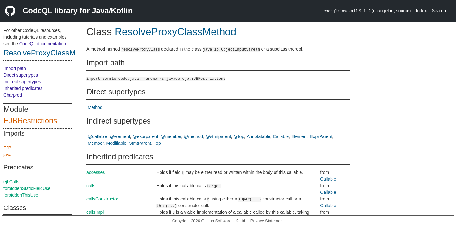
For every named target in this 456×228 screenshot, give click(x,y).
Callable (281, 136)
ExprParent (321, 136)
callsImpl (95, 212)
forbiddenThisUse (20, 195)
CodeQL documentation (42, 43)
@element (120, 136)
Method (95, 107)
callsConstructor (102, 198)
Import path (14, 68)
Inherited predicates (22, 88)
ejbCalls (11, 181)
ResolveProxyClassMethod (49, 52)
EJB (7, 147)
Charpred (12, 95)
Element (299, 136)
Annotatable (258, 136)
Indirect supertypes (22, 81)
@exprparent (145, 136)
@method (193, 136)
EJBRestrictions (30, 120)
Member (96, 143)
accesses (95, 172)
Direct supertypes (20, 75)
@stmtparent (218, 136)
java (7, 154)
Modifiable (116, 143)
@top (238, 136)
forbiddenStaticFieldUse (27, 188)
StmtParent (140, 143)
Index (421, 10)
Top (157, 143)
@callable (97, 136)
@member (171, 136)
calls (90, 185)
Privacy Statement (267, 220)
